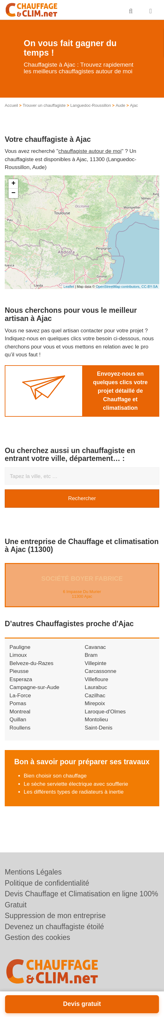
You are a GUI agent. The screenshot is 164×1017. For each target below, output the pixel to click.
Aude (120, 105)
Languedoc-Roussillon (90, 105)
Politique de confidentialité (47, 883)
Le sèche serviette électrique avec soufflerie (76, 784)
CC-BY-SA (149, 286)
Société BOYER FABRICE (82, 578)
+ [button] (13, 184)
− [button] (13, 193)
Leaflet (69, 286)
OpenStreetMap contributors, (118, 286)
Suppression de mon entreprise (55, 915)
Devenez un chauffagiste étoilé (54, 927)
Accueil (11, 105)
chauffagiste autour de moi (90, 151)
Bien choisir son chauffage (55, 776)
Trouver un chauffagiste (44, 105)
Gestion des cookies (37, 937)
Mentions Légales (33, 872)
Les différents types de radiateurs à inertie (74, 792)
